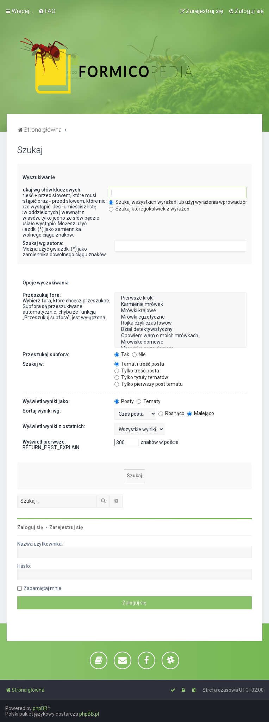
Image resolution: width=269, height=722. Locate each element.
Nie (139, 354)
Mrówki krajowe (180, 311)
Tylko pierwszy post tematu (148, 384)
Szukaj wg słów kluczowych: (49, 190)
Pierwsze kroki (180, 298)
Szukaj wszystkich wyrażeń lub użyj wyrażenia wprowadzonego (183, 202)
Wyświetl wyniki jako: (46, 401)
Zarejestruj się (66, 527)
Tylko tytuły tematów (141, 377)
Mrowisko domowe (180, 342)
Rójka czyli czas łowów (180, 323)
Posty (124, 401)
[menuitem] (47, 11)
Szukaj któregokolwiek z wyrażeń (149, 209)
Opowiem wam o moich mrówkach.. (180, 336)
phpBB (40, 708)
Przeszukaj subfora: (46, 354)
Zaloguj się (30, 527)
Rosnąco (171, 413)
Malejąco (200, 413)
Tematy (149, 401)
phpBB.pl (89, 714)
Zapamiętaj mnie (42, 588)
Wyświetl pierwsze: (44, 442)
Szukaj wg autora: (43, 243)
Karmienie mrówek (180, 304)
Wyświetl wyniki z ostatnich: (54, 426)
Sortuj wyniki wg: (42, 411)
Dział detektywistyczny (180, 329)
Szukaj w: (33, 364)
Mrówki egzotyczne (180, 317)
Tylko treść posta (136, 370)
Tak (121, 354)
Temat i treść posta (139, 364)
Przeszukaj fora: (42, 295)
